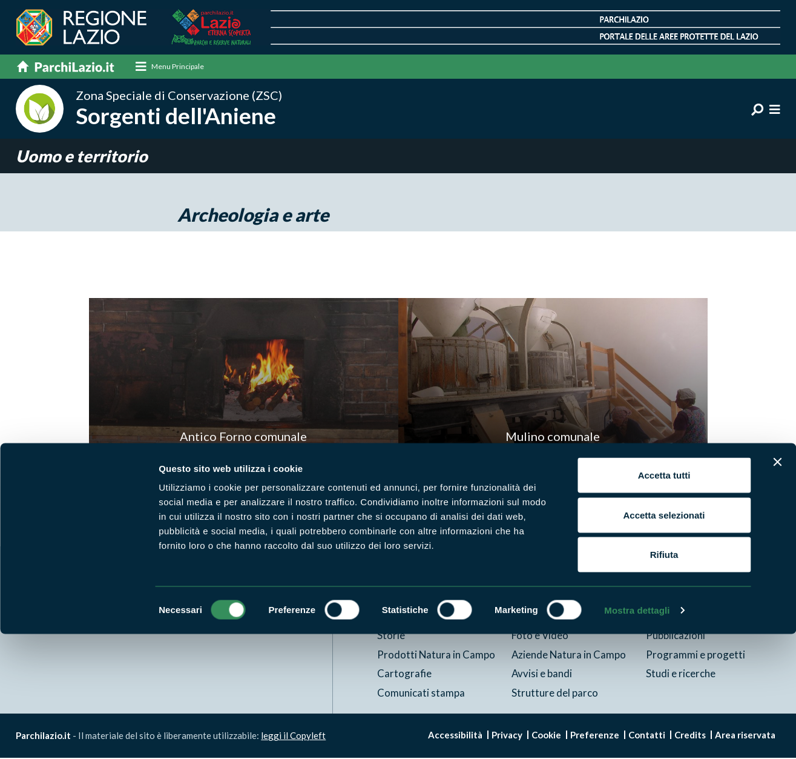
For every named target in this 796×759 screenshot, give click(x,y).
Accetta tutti (664, 600)
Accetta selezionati (664, 640)
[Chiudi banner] (777, 587)
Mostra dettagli (636, 735)
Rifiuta (664, 679)
